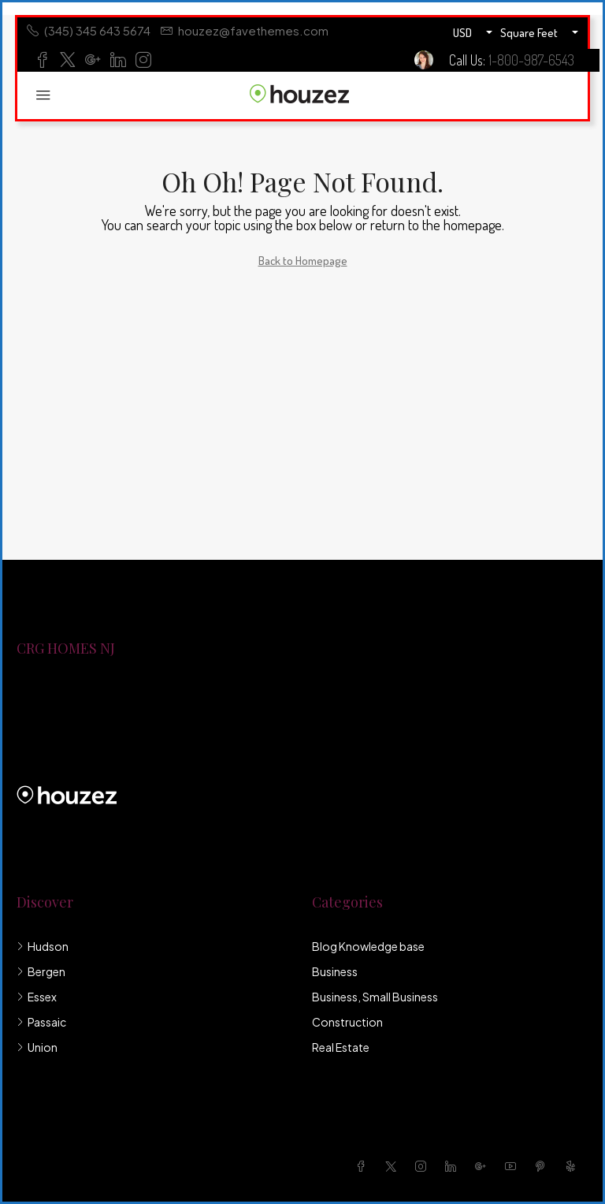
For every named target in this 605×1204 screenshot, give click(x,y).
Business (335, 971)
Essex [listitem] (37, 997)
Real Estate (340, 1047)
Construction (347, 1022)
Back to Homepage (302, 260)
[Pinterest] (543, 1166)
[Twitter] (394, 1166)
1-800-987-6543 (531, 60)
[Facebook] (364, 1166)
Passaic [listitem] (41, 1022)
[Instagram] (423, 1166)
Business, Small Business (375, 997)
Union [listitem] (37, 1047)
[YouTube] (513, 1166)
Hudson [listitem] (43, 946)
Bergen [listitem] (41, 971)
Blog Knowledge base (368, 946)
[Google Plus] (483, 1166)
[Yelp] (573, 1166)
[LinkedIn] (453, 1166)
